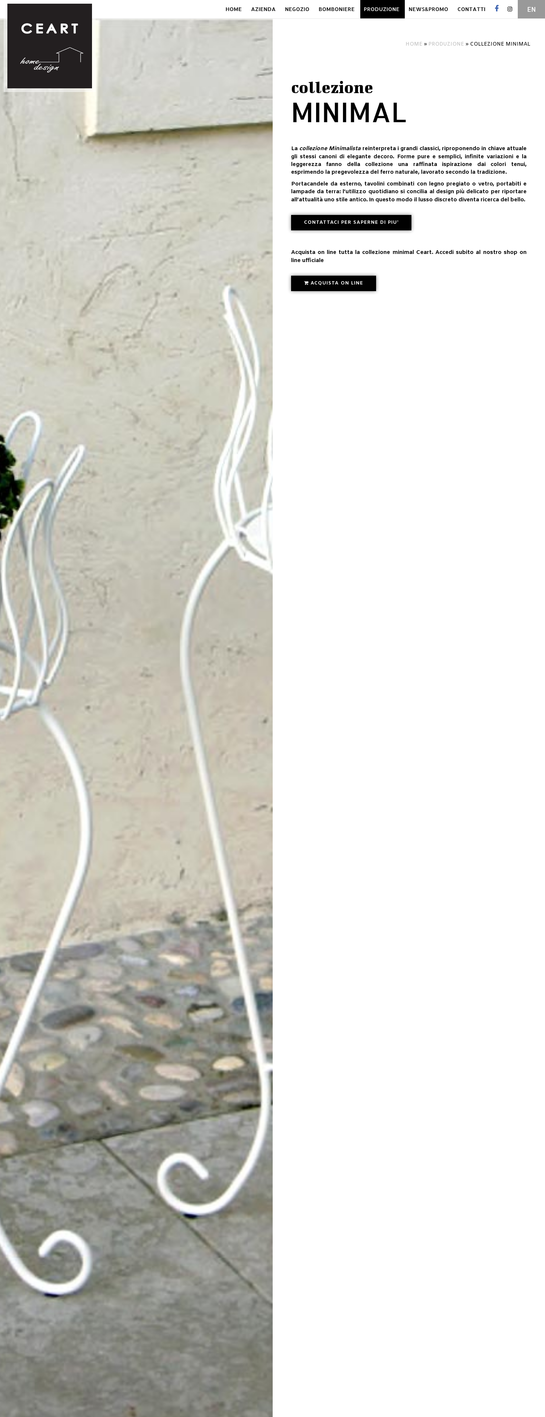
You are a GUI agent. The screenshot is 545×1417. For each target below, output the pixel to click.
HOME (234, 9)
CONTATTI (471, 9)
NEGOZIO (297, 9)
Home (414, 44)
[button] (351, 222)
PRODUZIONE (382, 9)
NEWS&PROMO (428, 9)
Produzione (446, 44)
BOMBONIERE (337, 9)
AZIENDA (263, 9)
